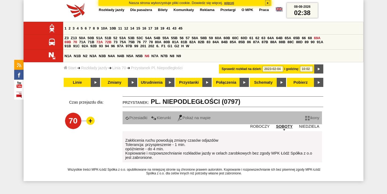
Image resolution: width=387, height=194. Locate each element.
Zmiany (114, 82)
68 (310, 38)
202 (151, 46)
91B (67, 46)
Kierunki (161, 118)
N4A (111, 56)
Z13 (74, 38)
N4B (120, 56)
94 (107, 46)
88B (282, 42)
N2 (85, 56)
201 (143, 46)
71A (82, 42)
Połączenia (226, 82)
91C (76, 46)
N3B (102, 56)
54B (157, 38)
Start (70, 68)
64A (270, 38)
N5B (139, 56)
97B (129, 46)
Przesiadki (136, 118)
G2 (176, 46)
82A (192, 42)
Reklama (207, 10)
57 (188, 38)
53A (122, 38)
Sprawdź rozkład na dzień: (242, 69)
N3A (93, 56)
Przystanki (189, 82)
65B (296, 38)
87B (265, 42)
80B (167, 42)
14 (132, 28)
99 (136, 46)
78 (151, 42)
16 (144, 28)
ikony (312, 118)
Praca (264, 10)
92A (85, 46)
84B (224, 42)
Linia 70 (119, 68)
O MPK (247, 10)
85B (241, 42)
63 (263, 38)
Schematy (263, 82)
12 (126, 28)
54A (148, 38)
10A (104, 28)
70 (75, 42)
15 (138, 28)
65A (288, 38)
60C (235, 38)
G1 (170, 46)
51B (108, 38)
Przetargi (228, 10)
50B (91, 38)
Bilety (163, 10)
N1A (68, 56)
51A (99, 38)
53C (139, 38)
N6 (147, 56)
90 (313, 42)
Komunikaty (183, 10)
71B (91, 42)
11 (120, 28)
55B (174, 38)
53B (131, 38)
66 (304, 38)
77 (145, 42)
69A (317, 38)
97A (120, 46)
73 (115, 42)
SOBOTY (284, 126)
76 (139, 42)
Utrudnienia (151, 82)
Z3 (66, 38)
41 (168, 28)
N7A (155, 56)
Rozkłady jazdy (94, 68)
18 (156, 28)
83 (209, 42)
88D (299, 42)
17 (150, 28)
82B (201, 42)
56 (182, 38)
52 (115, 38)
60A (218, 38)
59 (211, 38)
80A (158, 42)
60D (244, 38)
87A (256, 42)
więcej (229, 3)
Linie (77, 82)
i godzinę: (291, 69)
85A (233, 42)
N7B (164, 56)
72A (99, 42)
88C (290, 42)
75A (123, 42)
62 (257, 38)
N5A (130, 56)
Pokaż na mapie (194, 118)
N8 (172, 56)
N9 (178, 56)
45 (181, 28)
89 (307, 42)
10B (112, 28)
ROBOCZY (260, 126)
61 (251, 38)
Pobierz (301, 82)
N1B (77, 56)
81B (184, 42)
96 (113, 46)
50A (82, 38)
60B (226, 38)
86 (249, 42)
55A (165, 38)
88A (273, 42)
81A (175, 42)
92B (93, 46)
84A (216, 42)
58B (203, 38)
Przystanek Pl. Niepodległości (157, 68)
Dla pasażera (141, 10)
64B (279, 38)
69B (67, 42)
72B (108, 42)
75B (131, 42)
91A (320, 42)
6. (157, 46)
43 (174, 28)
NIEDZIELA (309, 126)
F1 (163, 46)
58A (195, 38)
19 (162, 28)
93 (101, 46)
